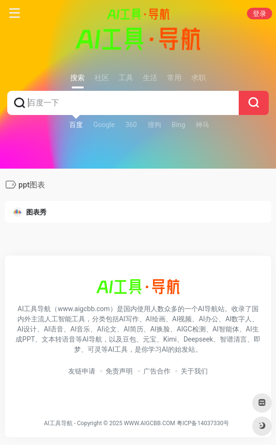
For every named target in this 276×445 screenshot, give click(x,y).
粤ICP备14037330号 (203, 423)
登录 (259, 13)
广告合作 (156, 371)
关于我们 (194, 371)
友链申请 (81, 371)
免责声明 (119, 371)
